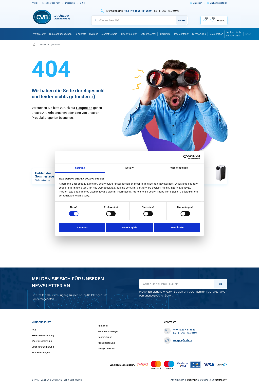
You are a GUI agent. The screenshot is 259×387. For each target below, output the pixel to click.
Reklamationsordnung (43, 335)
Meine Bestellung (106, 342)
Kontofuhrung (105, 337)
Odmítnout (82, 227)
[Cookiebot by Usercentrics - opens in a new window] (185, 157)
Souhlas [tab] (80, 167)
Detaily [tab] (129, 167)
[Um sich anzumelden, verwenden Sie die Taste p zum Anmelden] (199, 3)
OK (220, 284)
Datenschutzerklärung (43, 346)
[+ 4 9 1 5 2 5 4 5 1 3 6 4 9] (138, 11)
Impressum (70, 2)
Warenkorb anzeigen (108, 331)
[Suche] (139, 20)
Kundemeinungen (41, 352)
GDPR (82, 2)
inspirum (192, 379)
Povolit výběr (129, 227)
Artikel (34, 2)
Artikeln (48, 112)
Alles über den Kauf (51, 2)
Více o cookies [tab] (179, 167)
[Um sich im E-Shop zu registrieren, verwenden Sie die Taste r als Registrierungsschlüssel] (218, 3)
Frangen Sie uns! (106, 348)
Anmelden (103, 325)
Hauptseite (84, 107)
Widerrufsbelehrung (42, 341)
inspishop (221, 379)
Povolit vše (177, 227)
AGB (34, 329)
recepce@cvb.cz (182, 340)
